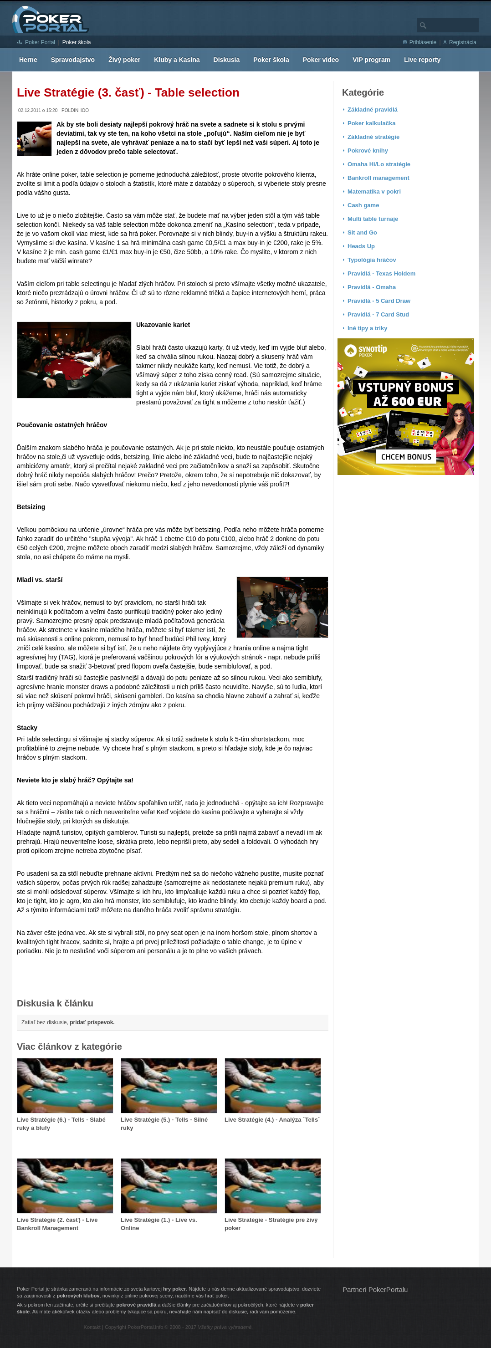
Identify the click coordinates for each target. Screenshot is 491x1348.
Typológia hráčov (372, 259)
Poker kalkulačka (372, 123)
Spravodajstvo (73, 59)
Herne (28, 59)
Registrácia (462, 42)
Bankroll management (378, 177)
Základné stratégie (373, 136)
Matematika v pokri (374, 191)
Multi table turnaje (373, 218)
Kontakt (92, 1327)
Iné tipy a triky (367, 328)
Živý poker (124, 59)
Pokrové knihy (368, 150)
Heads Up (361, 246)
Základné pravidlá (373, 109)
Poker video (321, 59)
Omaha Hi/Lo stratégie (379, 164)
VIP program (371, 59)
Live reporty (422, 59)
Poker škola (76, 42)
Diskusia (227, 59)
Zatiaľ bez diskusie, (68, 1022)
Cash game (363, 205)
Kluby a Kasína (176, 59)
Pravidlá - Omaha (372, 287)
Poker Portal (40, 42)
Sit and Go (362, 232)
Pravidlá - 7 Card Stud (378, 314)
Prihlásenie (422, 42)
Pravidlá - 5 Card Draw (379, 300)
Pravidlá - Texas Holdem (381, 273)
